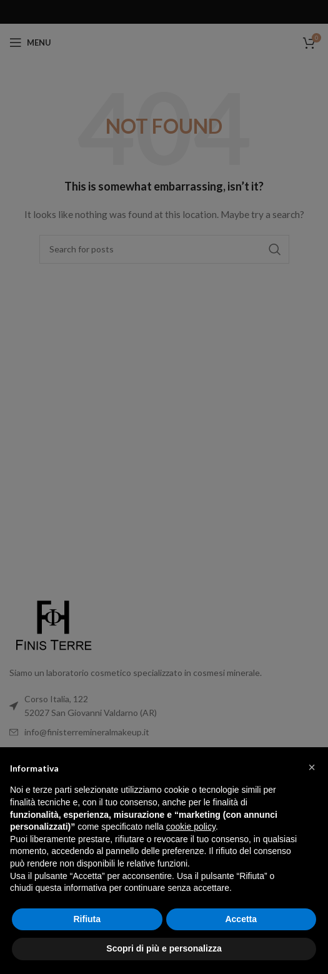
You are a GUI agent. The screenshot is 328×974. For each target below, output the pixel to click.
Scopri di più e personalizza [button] (163, 948)
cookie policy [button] (191, 827)
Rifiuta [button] (87, 919)
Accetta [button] (241, 919)
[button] (312, 767)
